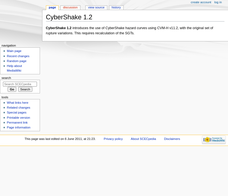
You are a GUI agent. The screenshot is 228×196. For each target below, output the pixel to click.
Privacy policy (113, 138)
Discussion (70, 7)
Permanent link (17, 122)
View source (96, 7)
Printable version (18, 117)
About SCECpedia (143, 138)
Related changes (18, 107)
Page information (18, 127)
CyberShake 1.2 (59, 28)
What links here (17, 102)
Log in (218, 2)
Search (6, 77)
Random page (16, 61)
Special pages (16, 112)
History (116, 7)
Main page (14, 51)
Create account (201, 2)
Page (52, 7)
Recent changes (18, 56)
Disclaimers (172, 138)
